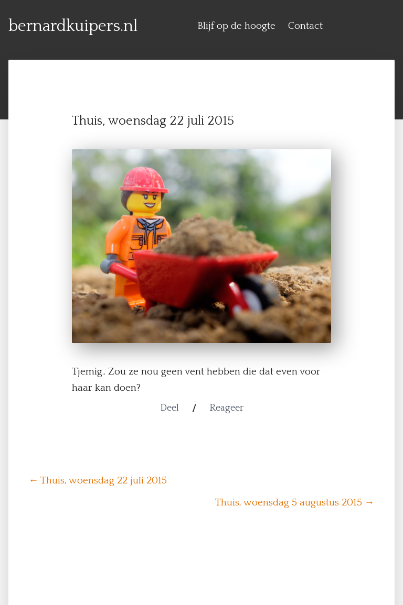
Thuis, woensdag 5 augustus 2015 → (295, 502)
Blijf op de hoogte (236, 25)
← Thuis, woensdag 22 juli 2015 (97, 480)
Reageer (226, 408)
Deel (169, 408)
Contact (305, 25)
